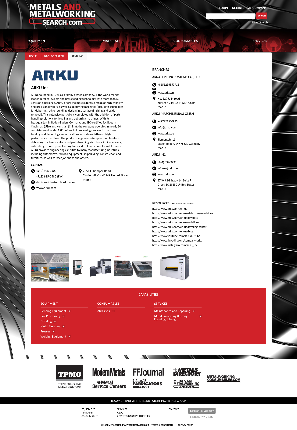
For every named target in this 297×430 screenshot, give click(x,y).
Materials (87, 412)
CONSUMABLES (186, 40)
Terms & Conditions (162, 425)
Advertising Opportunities (133, 416)
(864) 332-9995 (167, 162)
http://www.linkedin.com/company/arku (177, 240)
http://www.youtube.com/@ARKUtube (176, 236)
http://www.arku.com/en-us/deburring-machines (182, 213)
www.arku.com (46, 188)
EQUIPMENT (37, 40)
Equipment (88, 409)
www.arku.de (166, 133)
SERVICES (260, 40)
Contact (174, 409)
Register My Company (202, 410)
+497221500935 (167, 121)
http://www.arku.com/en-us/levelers (175, 218)
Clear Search (260, 22)
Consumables (89, 416)
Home (33, 56)
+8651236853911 (168, 84)
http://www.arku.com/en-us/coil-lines (175, 222)
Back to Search (54, 56)
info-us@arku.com (169, 168)
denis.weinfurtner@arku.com (55, 182)
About (121, 412)
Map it (87, 180)
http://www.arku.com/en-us (169, 208)
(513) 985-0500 (46, 171)
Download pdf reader (182, 203)
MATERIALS (111, 40)
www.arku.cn (166, 92)
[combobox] (230, 16)
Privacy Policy (185, 425)
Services (122, 409)
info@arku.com (167, 127)
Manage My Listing (201, 416)
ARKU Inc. (78, 56)
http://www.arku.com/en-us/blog (173, 231)
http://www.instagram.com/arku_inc (174, 245)
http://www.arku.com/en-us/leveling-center (179, 227)
